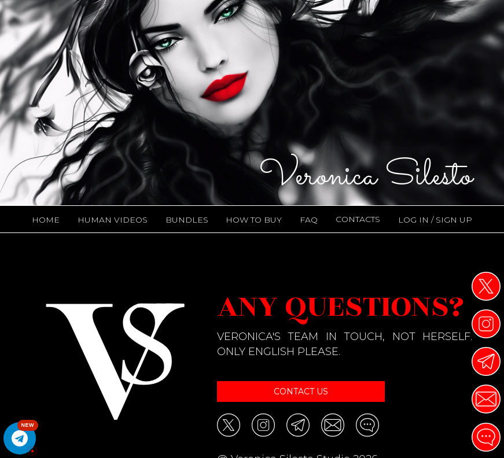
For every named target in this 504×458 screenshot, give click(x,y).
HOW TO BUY (254, 220)
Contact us (301, 391)
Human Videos (113, 220)
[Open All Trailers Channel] (19, 438)
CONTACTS (358, 219)
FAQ (309, 220)
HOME (46, 220)
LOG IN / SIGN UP (435, 220)
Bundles (186, 220)
